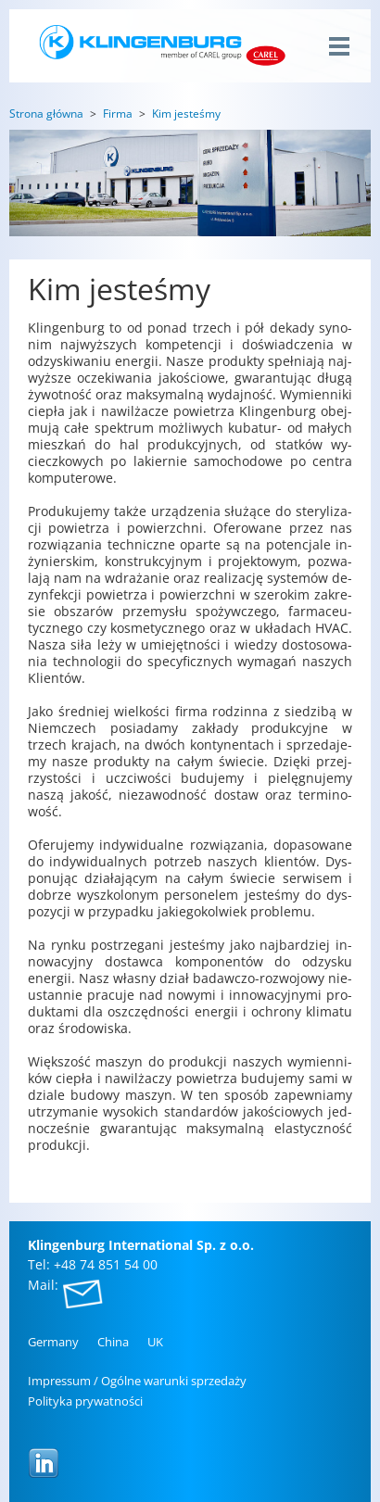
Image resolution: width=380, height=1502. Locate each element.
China (113, 1341)
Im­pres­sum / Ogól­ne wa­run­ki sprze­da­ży (137, 1380)
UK (155, 1341)
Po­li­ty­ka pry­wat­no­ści (85, 1401)
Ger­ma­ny (53, 1341)
